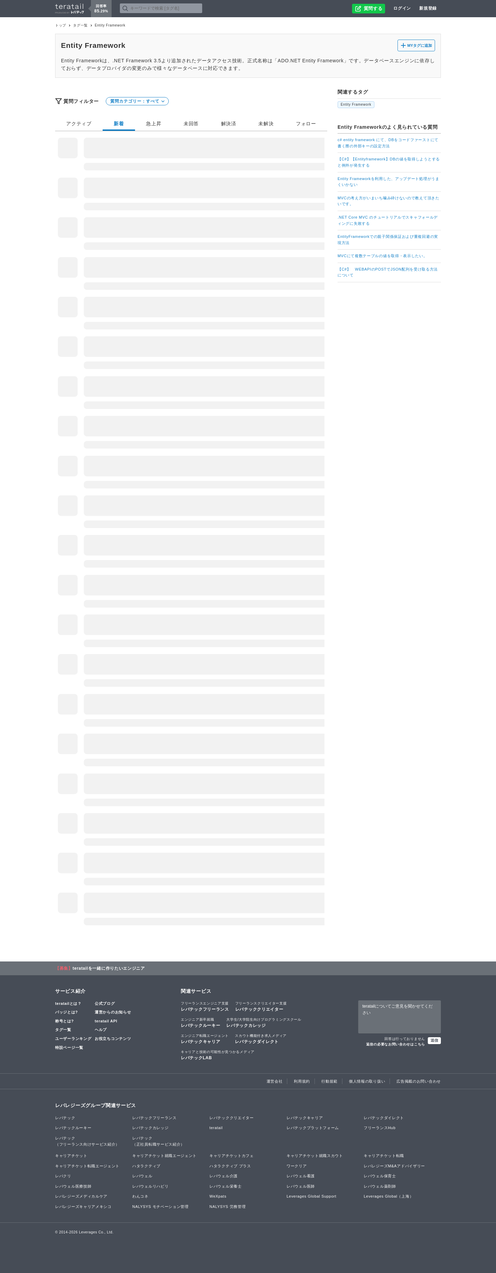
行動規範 (329, 1081)
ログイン (402, 8)
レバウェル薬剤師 (380, 1186)
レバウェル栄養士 (225, 1186)
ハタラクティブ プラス (230, 1166)
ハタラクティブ (146, 1166)
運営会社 (275, 1081)
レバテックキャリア (205, 1038)
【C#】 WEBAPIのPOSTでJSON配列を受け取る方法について (388, 272)
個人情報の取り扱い (367, 1081)
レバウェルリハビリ (150, 1186)
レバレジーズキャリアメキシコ (83, 1206)
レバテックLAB (218, 1054)
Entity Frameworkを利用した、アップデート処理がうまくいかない (389, 182)
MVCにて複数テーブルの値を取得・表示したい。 (382, 256)
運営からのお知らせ (113, 1012)
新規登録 (428, 8)
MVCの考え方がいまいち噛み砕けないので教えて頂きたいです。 (389, 201)
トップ (60, 25)
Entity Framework (356, 104)
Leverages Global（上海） (388, 1196)
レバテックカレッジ (263, 1022)
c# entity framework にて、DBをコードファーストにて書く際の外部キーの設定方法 (388, 143)
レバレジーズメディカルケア (81, 1196)
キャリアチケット (71, 1156)
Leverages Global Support (312, 1196)
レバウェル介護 (223, 1176)
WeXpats (217, 1196)
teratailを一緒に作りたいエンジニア (109, 968)
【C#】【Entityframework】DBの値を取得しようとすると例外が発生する (389, 162)
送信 (434, 1040)
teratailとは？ (68, 1003)
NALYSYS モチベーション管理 (160, 1206)
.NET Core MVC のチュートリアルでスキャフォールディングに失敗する (388, 220)
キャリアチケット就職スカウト (315, 1156)
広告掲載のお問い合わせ (418, 1081)
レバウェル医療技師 (73, 1186)
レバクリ (63, 1176)
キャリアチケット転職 (384, 1156)
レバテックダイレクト (261, 1038)
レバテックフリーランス (205, 1006)
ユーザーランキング (73, 1039)
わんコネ (140, 1196)
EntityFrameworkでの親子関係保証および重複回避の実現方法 (388, 239)
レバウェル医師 (301, 1186)
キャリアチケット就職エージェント (164, 1156)
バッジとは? (66, 1012)
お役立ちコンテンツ (113, 1039)
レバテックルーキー (200, 1022)
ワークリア (297, 1166)
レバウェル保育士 (380, 1176)
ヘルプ (101, 1030)
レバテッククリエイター (261, 1006)
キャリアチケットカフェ (231, 1156)
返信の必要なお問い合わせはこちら (395, 1044)
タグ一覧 (80, 25)
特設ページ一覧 (69, 1047)
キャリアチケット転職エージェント (87, 1166)
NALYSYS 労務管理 (227, 1206)
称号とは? (64, 1021)
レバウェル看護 (301, 1176)
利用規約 (302, 1081)
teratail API (106, 1021)
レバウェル (142, 1176)
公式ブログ (105, 1003)
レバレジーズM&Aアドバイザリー (394, 1166)
